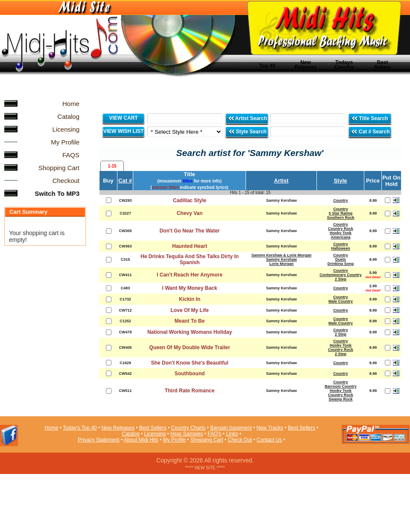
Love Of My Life (189, 310)
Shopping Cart (206, 440)
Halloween (340, 248)
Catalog (130, 434)
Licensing (155, 434)
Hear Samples (186, 434)
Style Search (247, 131)
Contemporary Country (340, 275)
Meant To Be (190, 321)
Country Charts (188, 428)
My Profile (174, 440)
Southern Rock (340, 217)
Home (51, 428)
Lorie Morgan (281, 264)
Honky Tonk (340, 233)
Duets (340, 259)
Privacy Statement (98, 440)
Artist (281, 180)
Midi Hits (79, 52)
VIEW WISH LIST (123, 131)
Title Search (370, 118)
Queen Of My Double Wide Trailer (189, 347)
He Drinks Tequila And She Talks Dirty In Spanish (190, 259)
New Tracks (269, 428)
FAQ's (214, 434)
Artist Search (247, 118)
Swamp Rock (340, 399)
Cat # (125, 180)
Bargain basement (231, 428)
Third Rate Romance (190, 391)
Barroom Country (341, 386)
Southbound (190, 374)
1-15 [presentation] (112, 166)
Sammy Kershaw (281, 259)
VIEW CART (123, 118)
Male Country (340, 301)
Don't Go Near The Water (189, 231)
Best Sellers (382, 64)
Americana (340, 237)
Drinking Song (341, 264)
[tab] (112, 166)
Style (340, 180)
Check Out (240, 440)
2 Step (340, 279)
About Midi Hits (141, 440)
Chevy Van (190, 213)
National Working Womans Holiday (189, 332)
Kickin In (189, 299)
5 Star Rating (341, 213)
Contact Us (269, 440)
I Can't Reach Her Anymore (190, 275)
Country (340, 200)
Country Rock (340, 229)
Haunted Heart (189, 246)
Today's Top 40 (80, 428)
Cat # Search (370, 131)
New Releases (305, 64)
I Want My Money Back (189, 288)
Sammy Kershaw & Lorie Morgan (282, 255)
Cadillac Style (189, 200)
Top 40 (267, 66)
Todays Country (344, 64)
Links (232, 434)
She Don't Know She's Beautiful (189, 363)
